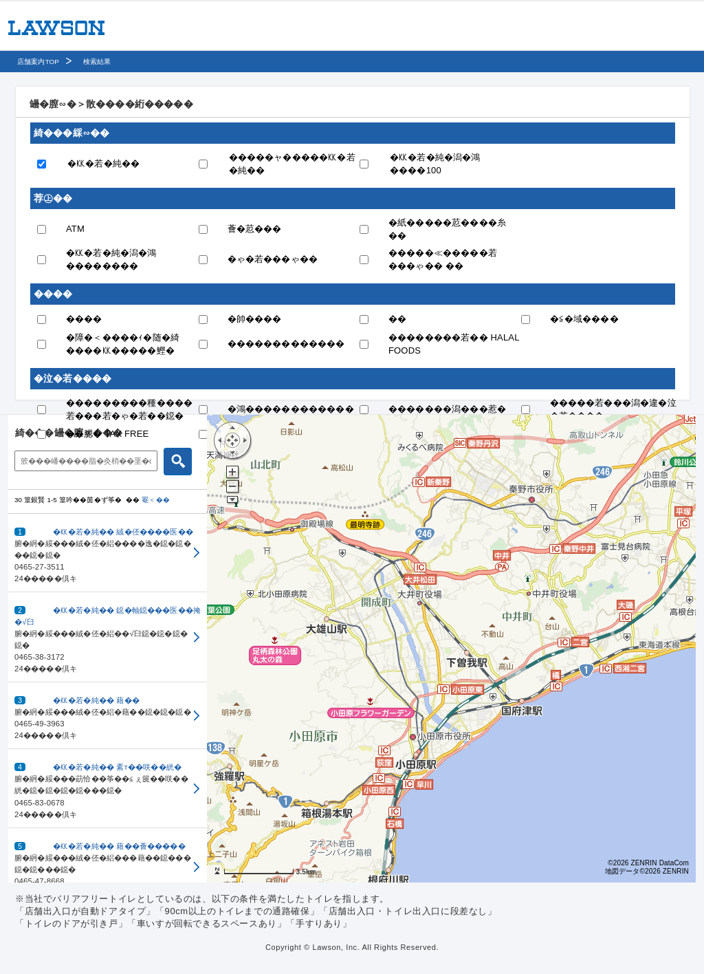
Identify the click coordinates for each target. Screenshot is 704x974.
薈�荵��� (255, 229)
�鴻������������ (291, 409)
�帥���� (255, 319)
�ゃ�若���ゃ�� (273, 259)
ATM (75, 229)
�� (397, 319)
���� (84, 319)
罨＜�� (156, 500)
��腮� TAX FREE (107, 434)
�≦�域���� (584, 319)
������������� (286, 343)
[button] (107, 553)
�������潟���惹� (447, 409)
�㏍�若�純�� (103, 163)
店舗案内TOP (38, 61)
